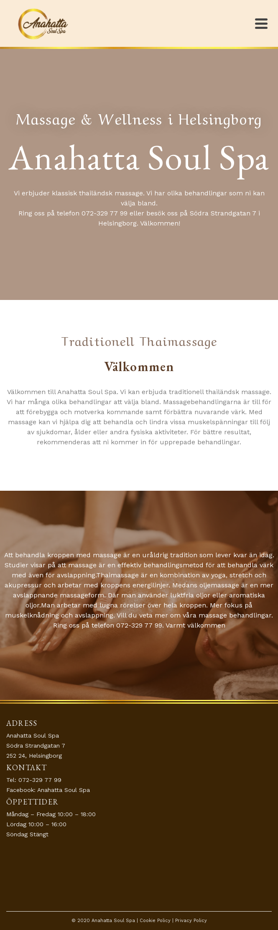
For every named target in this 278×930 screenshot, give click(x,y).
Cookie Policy (155, 920)
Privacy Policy (191, 920)
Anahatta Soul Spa (63, 790)
